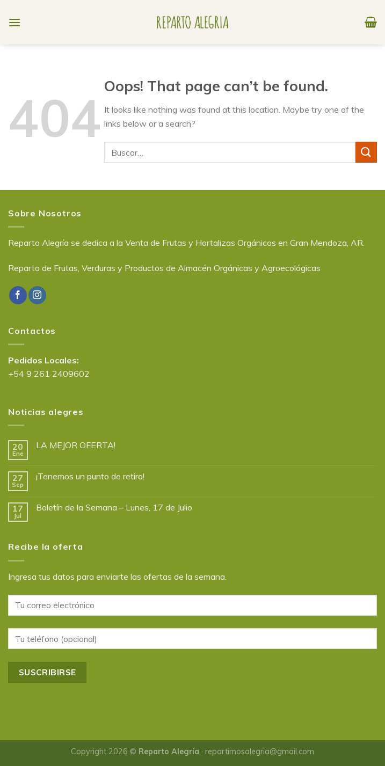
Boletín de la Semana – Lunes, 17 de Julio (114, 507)
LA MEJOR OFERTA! (75, 445)
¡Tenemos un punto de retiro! (90, 476)
